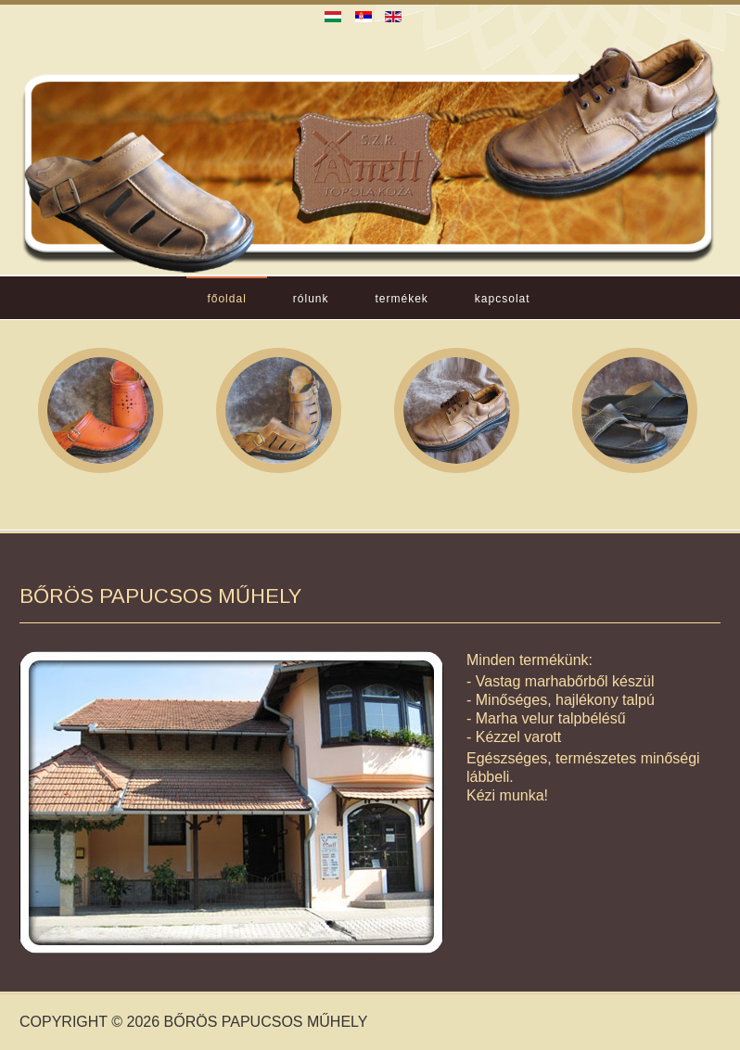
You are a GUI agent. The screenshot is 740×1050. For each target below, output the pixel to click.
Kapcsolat (502, 298)
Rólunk (311, 298)
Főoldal (226, 298)
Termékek (402, 298)
